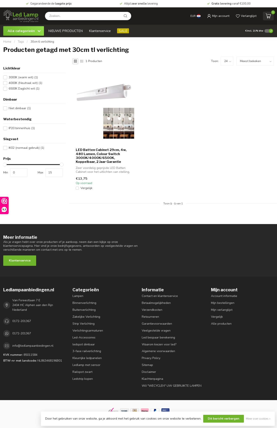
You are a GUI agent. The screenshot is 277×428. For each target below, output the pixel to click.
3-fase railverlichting (86, 351)
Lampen (77, 296)
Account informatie (224, 296)
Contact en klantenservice (160, 296)
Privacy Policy (151, 358)
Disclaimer (149, 372)
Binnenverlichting (84, 303)
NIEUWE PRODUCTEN (65, 31)
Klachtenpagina (152, 379)
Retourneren (150, 317)
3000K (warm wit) (23, 77)
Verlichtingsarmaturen (87, 331)
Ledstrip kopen (82, 379)
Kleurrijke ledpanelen (87, 358)
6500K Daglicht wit (24, 88)
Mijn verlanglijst (221, 310)
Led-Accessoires (83, 337)
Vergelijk (86, 188)
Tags (21, 42)
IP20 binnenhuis (22, 128)
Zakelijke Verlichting (86, 317)
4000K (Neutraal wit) (25, 83)
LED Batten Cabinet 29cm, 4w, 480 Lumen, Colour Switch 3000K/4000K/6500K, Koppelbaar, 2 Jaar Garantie (101, 156)
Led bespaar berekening (158, 337)
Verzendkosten (152, 310)
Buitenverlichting (84, 310)
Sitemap (147, 365)
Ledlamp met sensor (86, 365)
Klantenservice (100, 31)
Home (7, 42)
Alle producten (221, 324)
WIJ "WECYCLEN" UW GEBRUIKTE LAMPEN (171, 386)
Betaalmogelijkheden (156, 303)
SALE (123, 31)
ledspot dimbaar (83, 344)
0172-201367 (21, 321)
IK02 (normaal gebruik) (26, 147)
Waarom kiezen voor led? (159, 344)
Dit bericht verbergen (223, 419)
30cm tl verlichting (42, 42)
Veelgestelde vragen (156, 331)
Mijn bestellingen (222, 303)
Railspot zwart (82, 372)
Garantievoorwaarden (157, 324)
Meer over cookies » (258, 418)
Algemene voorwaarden (158, 351)
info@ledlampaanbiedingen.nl (32, 346)
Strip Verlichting (83, 324)
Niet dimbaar (20, 108)
